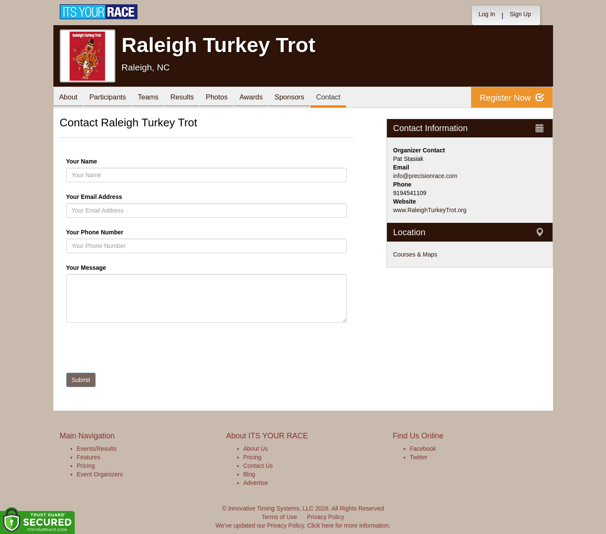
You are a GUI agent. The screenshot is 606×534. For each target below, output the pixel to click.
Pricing (86, 465)
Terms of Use (279, 517)
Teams (153, 98)
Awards (264, 98)
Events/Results (97, 448)
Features (88, 457)
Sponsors (304, 98)
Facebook (423, 448)
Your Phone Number (94, 232)
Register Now (512, 97)
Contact (345, 98)
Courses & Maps (415, 254)
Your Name (96, 161)
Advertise (255, 482)
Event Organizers (100, 474)
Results (190, 98)
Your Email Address (127, 196)
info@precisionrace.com (425, 175)
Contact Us (258, 465)
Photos (227, 98)
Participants (111, 98)
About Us (255, 448)
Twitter (418, 457)
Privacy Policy (325, 517)
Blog (249, 474)
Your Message (100, 267)
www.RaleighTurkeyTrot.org (430, 210)
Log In (486, 14)
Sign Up (520, 14)
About (69, 98)
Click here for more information (348, 525)
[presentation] (131, 349)
